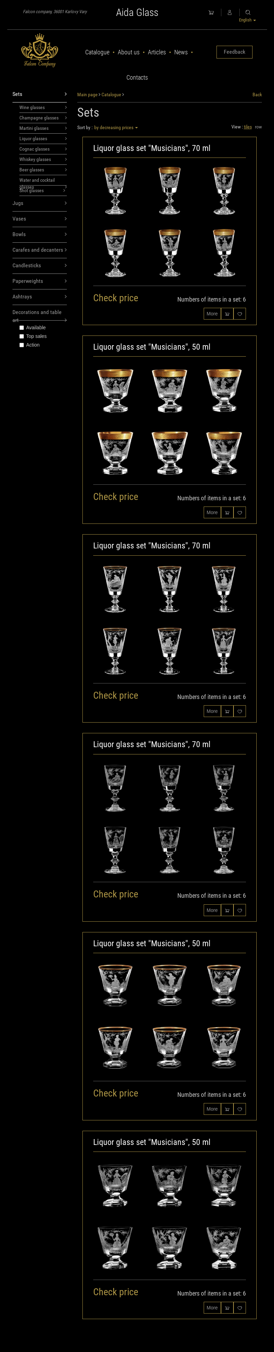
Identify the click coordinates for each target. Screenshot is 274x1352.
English (247, 20)
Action (29, 345)
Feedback (234, 51)
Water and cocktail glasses (43, 181)
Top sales (33, 336)
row (258, 126)
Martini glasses (43, 128)
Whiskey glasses (43, 159)
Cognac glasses (43, 148)
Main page (87, 94)
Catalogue (97, 52)
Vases (39, 219)
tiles (248, 126)
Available (32, 327)
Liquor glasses (43, 138)
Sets (39, 94)
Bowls (39, 235)
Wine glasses (43, 107)
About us (129, 52)
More (212, 313)
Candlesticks (39, 266)
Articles (157, 52)
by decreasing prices (116, 127)
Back (257, 94)
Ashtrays (39, 297)
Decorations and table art (39, 315)
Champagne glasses (43, 117)
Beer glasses (43, 169)
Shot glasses (42, 190)
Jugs (39, 203)
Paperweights (39, 281)
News (181, 52)
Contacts (137, 77)
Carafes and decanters (39, 250)
